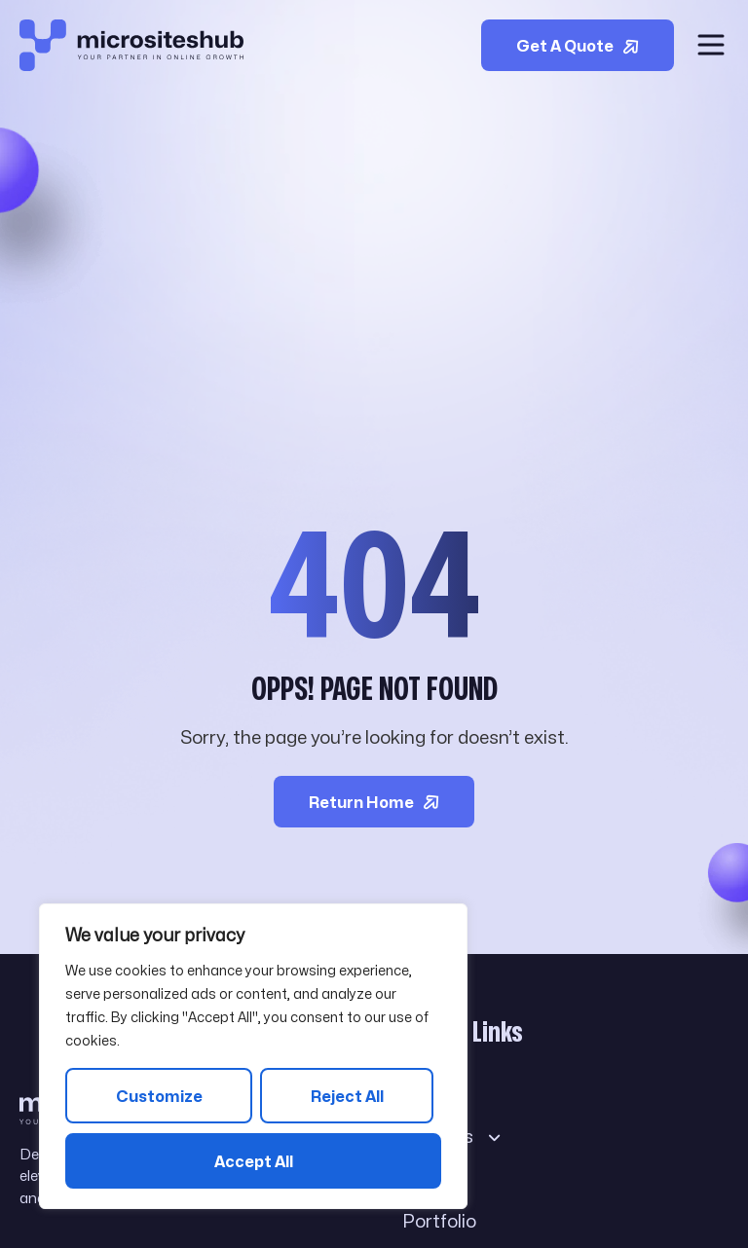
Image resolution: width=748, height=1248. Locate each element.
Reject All (347, 1096)
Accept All (253, 1162)
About (428, 1094)
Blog (435, 1179)
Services (452, 1136)
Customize (159, 1096)
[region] (253, 1056)
